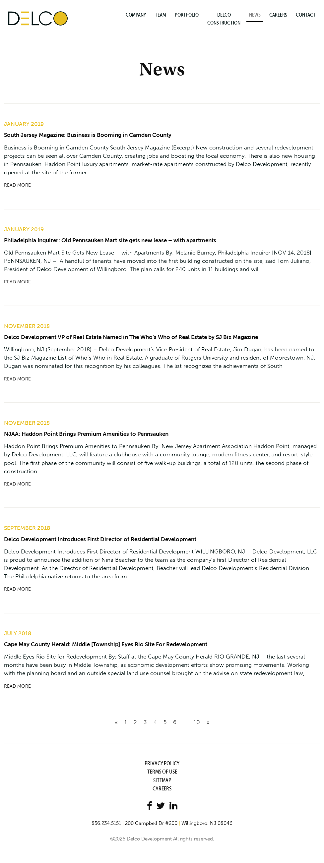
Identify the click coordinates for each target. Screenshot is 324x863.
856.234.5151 (106, 824)
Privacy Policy (162, 763)
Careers (278, 14)
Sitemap (162, 780)
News (255, 14)
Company (136, 14)
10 (197, 722)
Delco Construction (223, 18)
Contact (306, 14)
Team (160, 14)
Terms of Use (162, 772)
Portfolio (187, 14)
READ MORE (17, 185)
